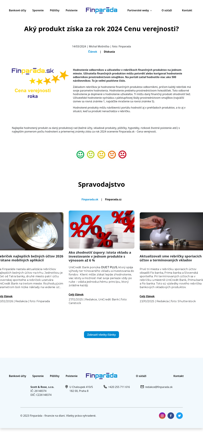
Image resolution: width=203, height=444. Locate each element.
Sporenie (38, 10)
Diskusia (109, 51)
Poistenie (71, 10)
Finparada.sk (90, 199)
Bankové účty (17, 10)
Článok (92, 51)
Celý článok (76, 294)
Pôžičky (55, 10)
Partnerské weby (139, 10)
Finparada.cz (113, 199)
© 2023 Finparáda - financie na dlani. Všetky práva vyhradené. (58, 415)
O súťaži (167, 10)
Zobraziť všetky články (101, 334)
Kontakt (187, 10)
